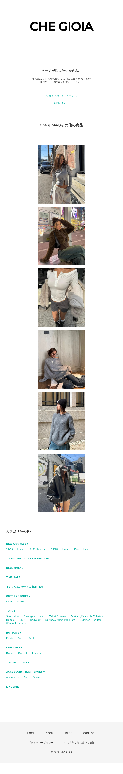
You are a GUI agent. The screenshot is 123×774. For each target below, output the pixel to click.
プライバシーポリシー (41, 742)
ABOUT (50, 733)
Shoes (37, 677)
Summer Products (91, 620)
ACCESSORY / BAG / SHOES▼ (25, 672)
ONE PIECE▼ (14, 647)
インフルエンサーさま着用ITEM (24, 586)
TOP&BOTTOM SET (18, 662)
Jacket (21, 601)
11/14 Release (15, 549)
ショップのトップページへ (61, 96)
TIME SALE (13, 577)
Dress (9, 653)
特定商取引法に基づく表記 (79, 742)
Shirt (22, 620)
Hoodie (10, 620)
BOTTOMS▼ (14, 632)
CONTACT (89, 733)
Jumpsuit (37, 653)
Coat (9, 601)
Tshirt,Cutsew (57, 616)
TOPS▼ (11, 611)
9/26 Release (81, 549)
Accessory (12, 677)
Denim (32, 638)
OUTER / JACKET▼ (18, 596)
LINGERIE (12, 686)
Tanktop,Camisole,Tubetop (87, 616)
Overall (22, 653)
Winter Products (16, 623)
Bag (26, 677)
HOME (31, 733)
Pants (9, 638)
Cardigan (29, 616)
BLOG (69, 733)
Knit (42, 616)
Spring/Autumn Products (60, 620)
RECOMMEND (15, 568)
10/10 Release (60, 549)
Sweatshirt (12, 616)
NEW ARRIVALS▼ (17, 543)
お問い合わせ (61, 103)
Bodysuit (35, 620)
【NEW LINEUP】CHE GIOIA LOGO (28, 558)
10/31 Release (37, 549)
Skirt (21, 638)
